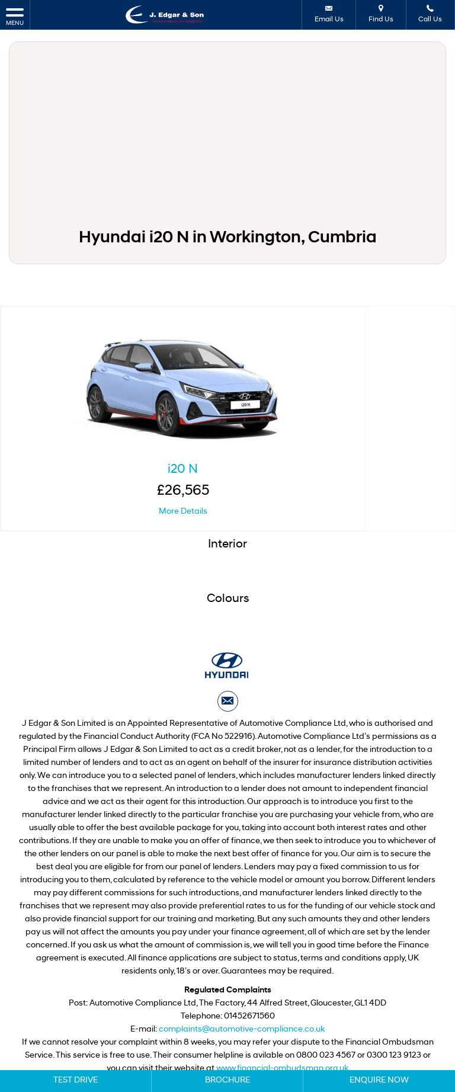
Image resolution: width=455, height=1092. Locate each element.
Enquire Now (379, 1080)
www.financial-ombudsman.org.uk (282, 1013)
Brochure (227, 1080)
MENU (15, 16)
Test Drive (75, 1080)
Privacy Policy (198, 1032)
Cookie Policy (255, 1032)
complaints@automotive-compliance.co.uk (242, 974)
